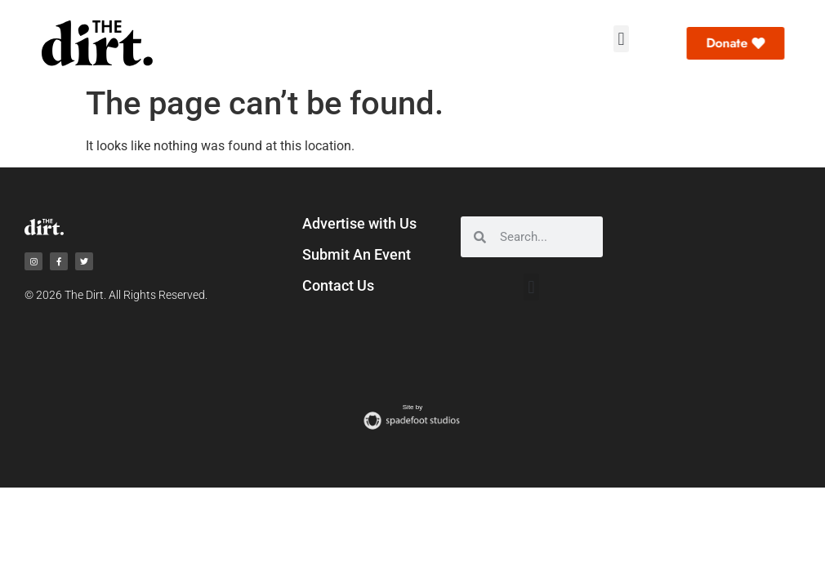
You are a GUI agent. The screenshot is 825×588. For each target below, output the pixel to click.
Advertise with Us (359, 223)
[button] (621, 38)
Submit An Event (356, 254)
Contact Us (338, 285)
